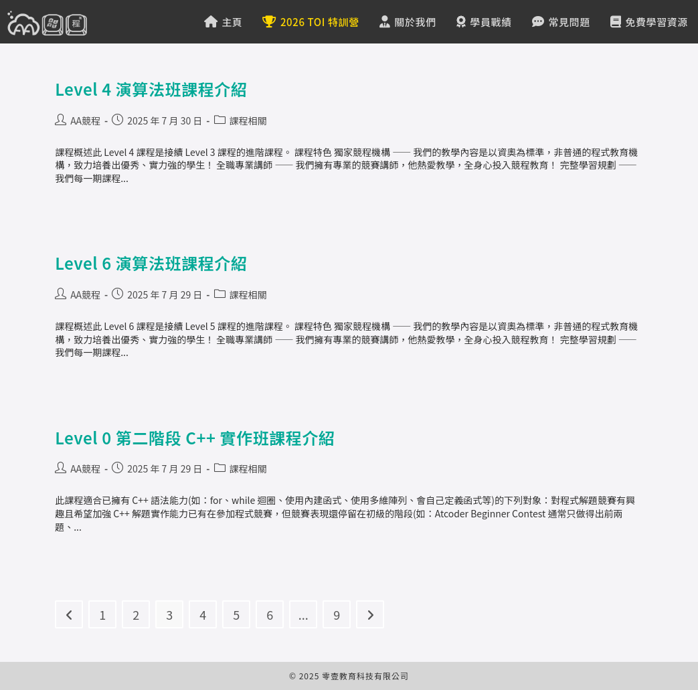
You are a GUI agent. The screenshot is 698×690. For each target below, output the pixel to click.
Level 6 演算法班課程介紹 (151, 262)
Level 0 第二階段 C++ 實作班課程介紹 (195, 437)
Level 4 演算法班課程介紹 (151, 88)
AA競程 (85, 120)
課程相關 (248, 120)
